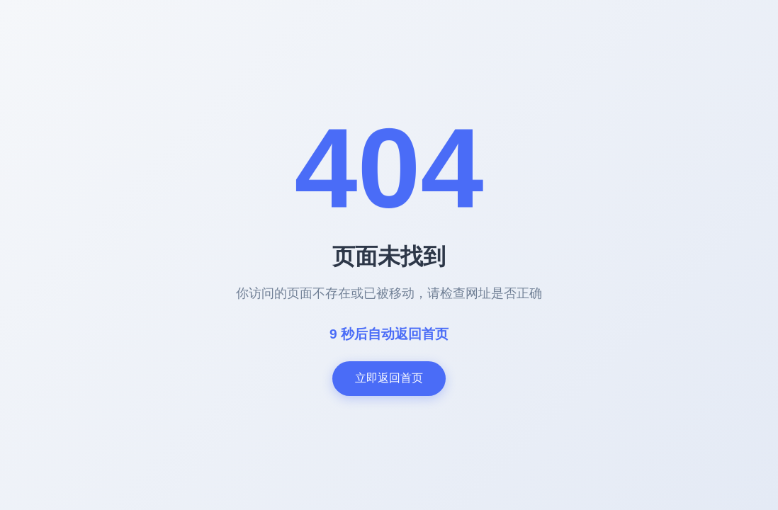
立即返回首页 (389, 378)
